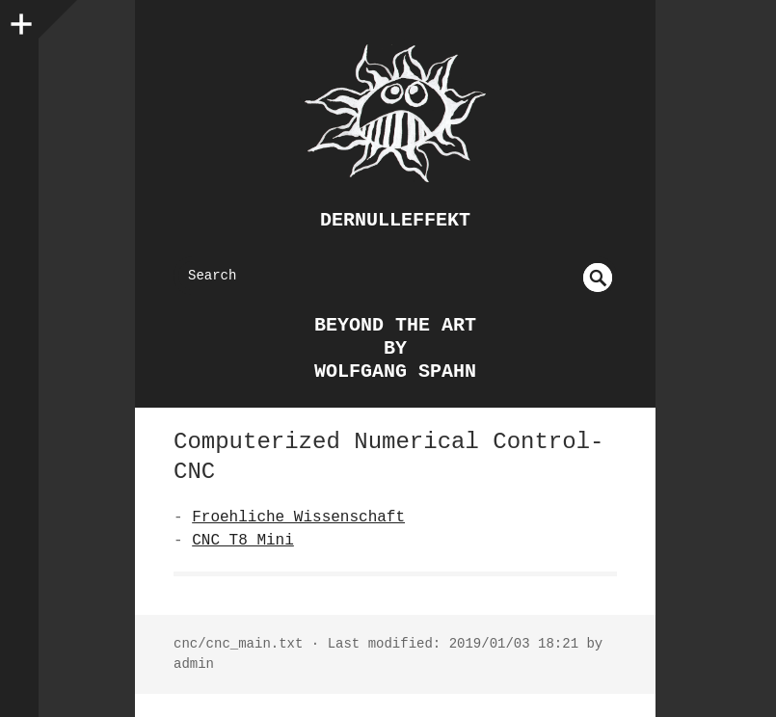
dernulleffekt (395, 220)
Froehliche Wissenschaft (298, 517)
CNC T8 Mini (243, 540)
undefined (597, 277)
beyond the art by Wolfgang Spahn (395, 348)
